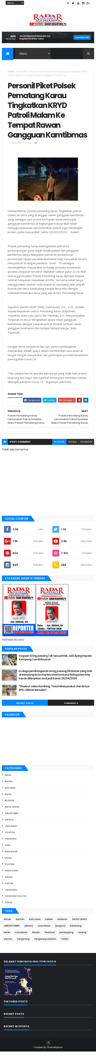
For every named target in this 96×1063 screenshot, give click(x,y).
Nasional (10, 875)
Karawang (11, 850)
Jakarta (9, 831)
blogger (59, 453)
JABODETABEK (11, 824)
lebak (8, 856)
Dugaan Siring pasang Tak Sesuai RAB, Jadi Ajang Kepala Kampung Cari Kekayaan (55, 669)
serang (9, 888)
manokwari (11, 862)
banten (8, 792)
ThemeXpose (54, 1058)
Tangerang (11, 901)
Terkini (8, 913)
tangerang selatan (15, 907)
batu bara (10, 799)
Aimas (8, 786)
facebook (86, 453)
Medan (8, 869)
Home (11, 71)
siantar (9, 894)
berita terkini (12, 818)
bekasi (8, 805)
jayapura (10, 843)
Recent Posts (25, 714)
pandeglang (11, 882)
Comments (71, 714)
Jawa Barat (11, 837)
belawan (9, 812)
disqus (72, 453)
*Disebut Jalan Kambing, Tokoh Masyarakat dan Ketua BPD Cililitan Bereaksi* (54, 699)
